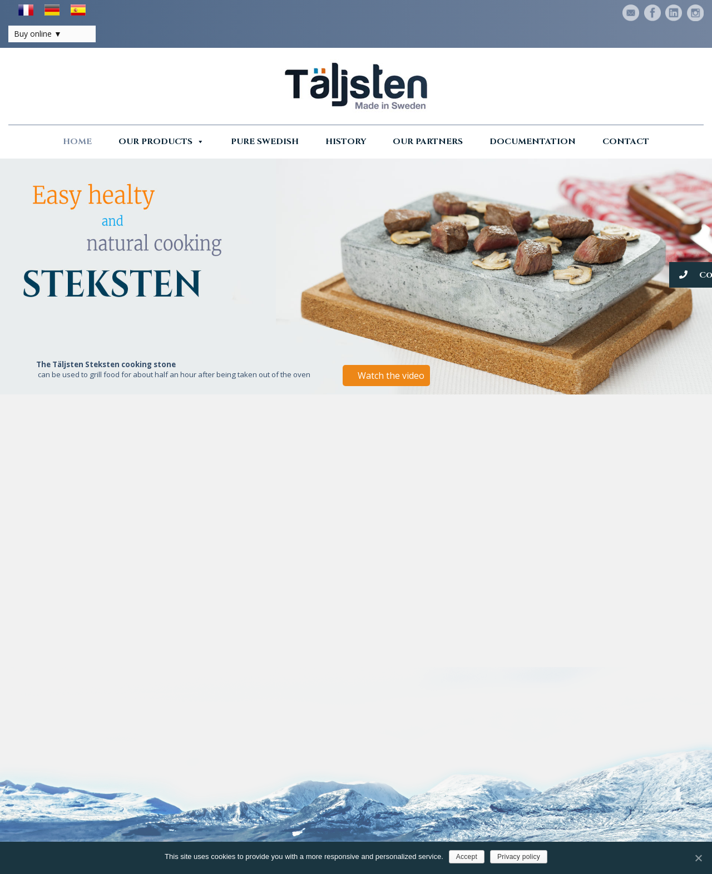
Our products (161, 141)
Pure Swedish (265, 141)
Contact (625, 141)
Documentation (533, 141)
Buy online (33, 33)
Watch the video (391, 375)
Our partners (428, 141)
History (345, 141)
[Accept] (698, 857)
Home (77, 141)
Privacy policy (518, 857)
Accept (466, 857)
